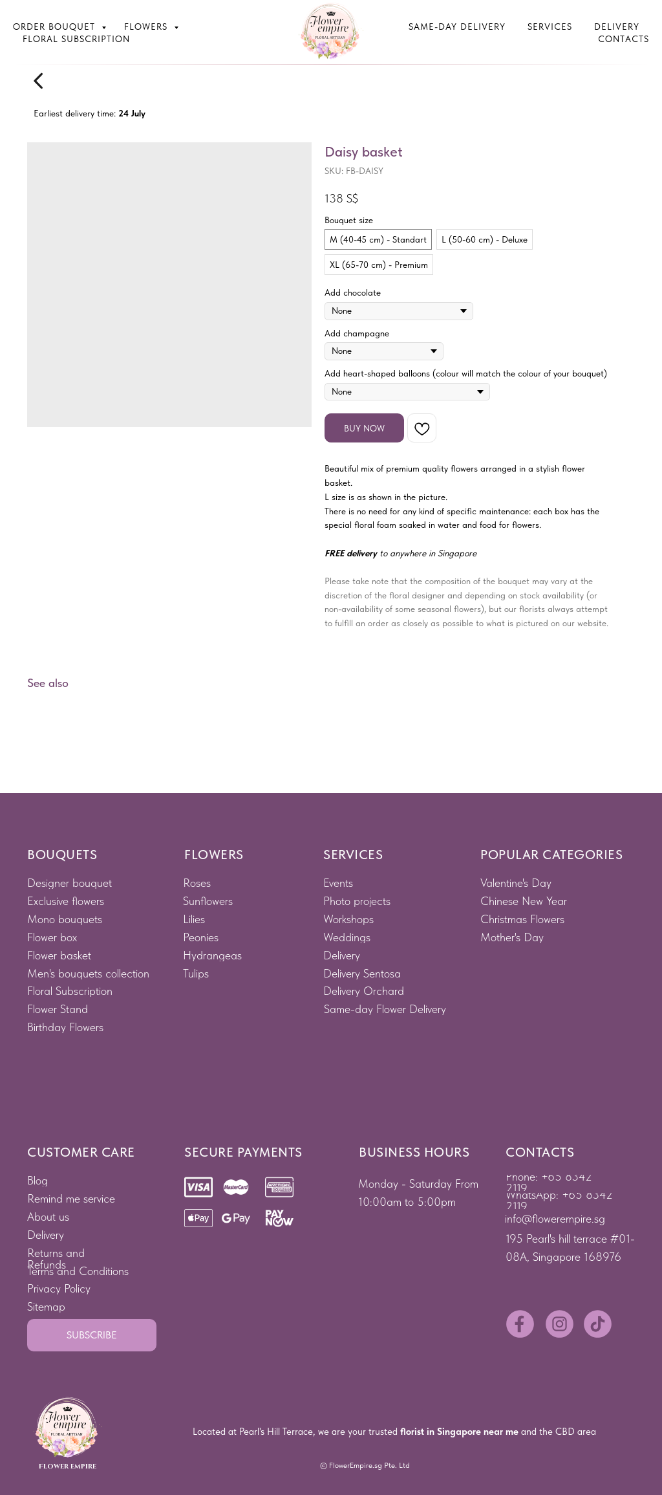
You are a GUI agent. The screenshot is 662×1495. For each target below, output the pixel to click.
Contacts (623, 39)
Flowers (147, 26)
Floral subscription (76, 39)
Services (550, 26)
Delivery (616, 26)
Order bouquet (55, 26)
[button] (91, 1335)
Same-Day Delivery (457, 26)
